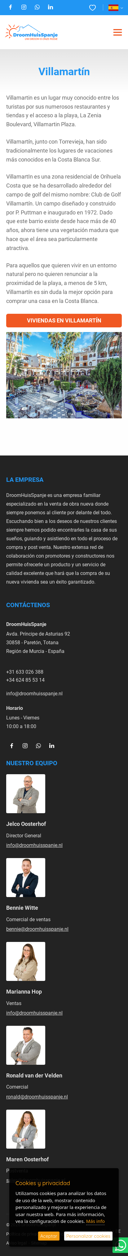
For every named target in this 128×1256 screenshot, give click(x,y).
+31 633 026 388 (24, 671)
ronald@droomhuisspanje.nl (37, 1096)
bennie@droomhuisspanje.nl (37, 929)
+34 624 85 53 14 (25, 679)
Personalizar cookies (88, 1236)
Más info (95, 1221)
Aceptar (48, 1236)
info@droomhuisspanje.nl (34, 693)
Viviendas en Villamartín (64, 320)
